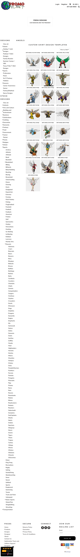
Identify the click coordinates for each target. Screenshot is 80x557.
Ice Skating (9, 232)
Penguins (11, 378)
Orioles (10, 363)
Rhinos (10, 400)
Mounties (11, 358)
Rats (9, 390)
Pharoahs (11, 380)
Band (7, 157)
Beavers (11, 256)
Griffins (10, 341)
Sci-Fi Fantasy (7, 78)
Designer (7, 534)
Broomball (9, 177)
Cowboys (11, 296)
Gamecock (11, 326)
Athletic (8, 152)
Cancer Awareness (9, 86)
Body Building (10, 170)
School (5, 46)
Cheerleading (10, 180)
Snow (7, 477)
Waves (10, 448)
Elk (9, 323)
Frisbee (8, 217)
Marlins (10, 353)
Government (7, 132)
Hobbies (6, 81)
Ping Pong (9, 462)
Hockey (8, 224)
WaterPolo (9, 502)
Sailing (8, 470)
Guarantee (26, 529)
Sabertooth (12, 410)
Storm (10, 430)
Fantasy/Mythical (8, 91)
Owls (10, 366)
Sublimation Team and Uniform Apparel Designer (11, 543)
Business (6, 115)
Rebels (10, 398)
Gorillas (10, 338)
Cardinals (11, 278)
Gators (10, 328)
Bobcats (11, 264)
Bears (10, 254)
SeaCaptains (12, 415)
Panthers (11, 370)
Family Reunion (8, 59)
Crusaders (11, 301)
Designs (7, 532)
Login (57, 4)
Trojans (10, 440)
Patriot (5, 137)
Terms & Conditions (29, 534)
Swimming (9, 490)
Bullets (10, 273)
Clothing (6, 120)
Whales (10, 450)
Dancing (8, 185)
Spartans (11, 425)
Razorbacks (12, 395)
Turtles (10, 443)
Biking (8, 165)
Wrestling (9, 507)
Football (8, 209)
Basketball (9, 162)
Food (4, 130)
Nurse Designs (8, 93)
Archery (8, 150)
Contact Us (8, 539)
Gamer (5, 88)
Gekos (10, 331)
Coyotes (10, 298)
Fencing (8, 197)
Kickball (8, 237)
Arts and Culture (8, 108)
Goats (10, 336)
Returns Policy (27, 527)
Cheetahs (11, 283)
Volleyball (9, 497)
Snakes (10, 423)
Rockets (10, 405)
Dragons (11, 313)
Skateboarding (10, 475)
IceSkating (9, 234)
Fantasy (5, 127)
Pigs (9, 383)
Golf (7, 219)
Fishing (8, 202)
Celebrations (7, 117)
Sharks (10, 418)
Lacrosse (8, 239)
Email (60, 530)
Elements (6, 125)
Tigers (10, 435)
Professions (7, 73)
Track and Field (11, 495)
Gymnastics (9, 222)
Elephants (11, 321)
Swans (10, 433)
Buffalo (10, 269)
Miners (10, 356)
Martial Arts (10, 242)
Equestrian (9, 192)
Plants (5, 140)
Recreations (9, 465)
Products (7, 529)
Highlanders (12, 348)
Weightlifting (10, 505)
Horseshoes (9, 227)
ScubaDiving (10, 472)
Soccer (8, 480)
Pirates (10, 385)
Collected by (7, 553)
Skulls (10, 420)
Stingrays (11, 428)
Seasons (6, 83)
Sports (5, 71)
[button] (70, 4)
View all (6, 44)
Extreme (8, 194)
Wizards (11, 455)
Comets (10, 288)
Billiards (8, 167)
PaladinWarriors (13, 368)
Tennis (8, 492)
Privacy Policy (27, 532)
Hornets (11, 351)
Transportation (8, 510)
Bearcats (11, 251)
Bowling (8, 172)
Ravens (10, 393)
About (6, 536)
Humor (5, 135)
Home (6, 527)
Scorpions (11, 413)
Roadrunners (12, 403)
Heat (10, 346)
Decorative (6, 122)
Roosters (11, 408)
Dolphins (11, 311)
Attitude (8, 155)
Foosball (8, 207)
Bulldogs (11, 271)
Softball (8, 482)
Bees (10, 259)
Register (64, 4)
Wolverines (12, 458)
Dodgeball (9, 190)
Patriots (10, 375)
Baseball (9, 160)
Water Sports (10, 500)
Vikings (10, 445)
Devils (10, 303)
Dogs (10, 308)
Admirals (11, 247)
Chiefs (10, 286)
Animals (5, 105)
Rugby (8, 467)
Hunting (8, 229)
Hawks (10, 343)
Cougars (11, 293)
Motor (8, 460)
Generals (11, 333)
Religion (5, 142)
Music (5, 76)
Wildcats (11, 453)
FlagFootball (10, 204)
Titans (10, 438)
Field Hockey (10, 199)
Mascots (8, 244)
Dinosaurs (11, 306)
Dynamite (11, 316)
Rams (10, 388)
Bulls (10, 276)
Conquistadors (13, 291)
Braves (10, 266)
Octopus (11, 361)
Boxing (8, 175)
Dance (8, 182)
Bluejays (11, 261)
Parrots (10, 373)
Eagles (10, 318)
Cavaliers (11, 281)
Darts (7, 187)
